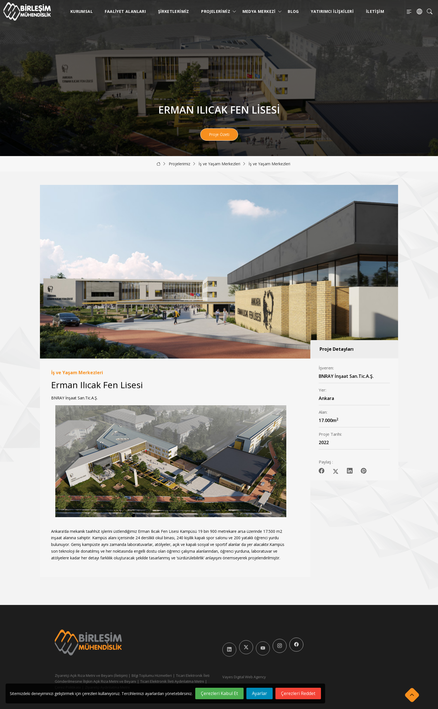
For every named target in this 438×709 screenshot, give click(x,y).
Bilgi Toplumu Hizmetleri (152, 675)
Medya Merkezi (260, 11)
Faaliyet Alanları (125, 11)
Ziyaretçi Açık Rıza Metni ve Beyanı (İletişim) (91, 675)
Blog (293, 11)
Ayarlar (259, 693)
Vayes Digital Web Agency (244, 676)
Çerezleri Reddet (298, 693)
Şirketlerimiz (173, 11)
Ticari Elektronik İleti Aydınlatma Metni (172, 681)
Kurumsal (81, 11)
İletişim (375, 11)
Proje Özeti (219, 134)
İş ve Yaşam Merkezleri (219, 163)
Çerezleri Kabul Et (219, 693)
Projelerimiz (216, 11)
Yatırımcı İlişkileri (332, 11)
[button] (284, 463)
